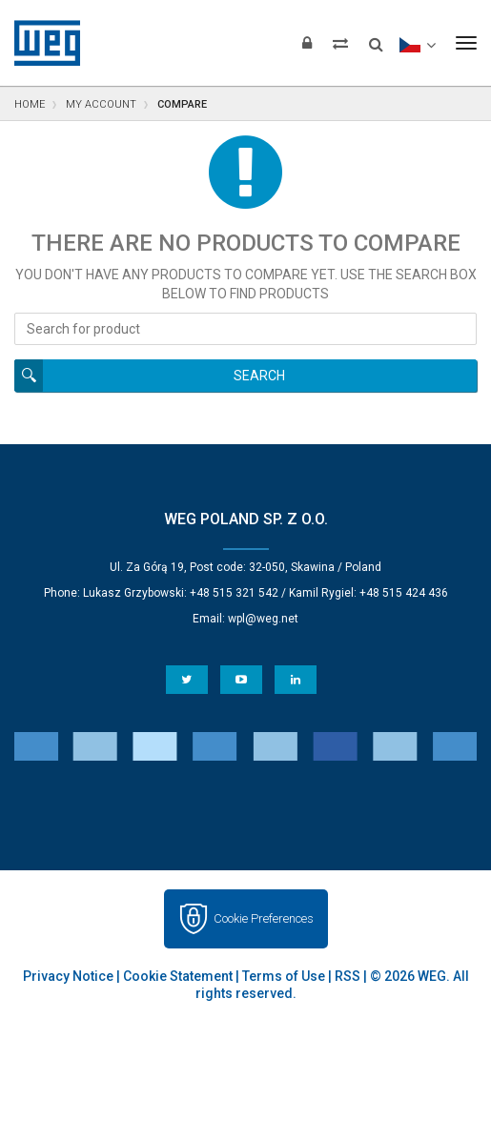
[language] (417, 43)
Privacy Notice (68, 976)
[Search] (376, 38)
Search (259, 375)
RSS (347, 976)
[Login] (307, 43)
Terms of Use (283, 976)
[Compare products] (340, 43)
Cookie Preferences (264, 918)
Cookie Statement (178, 976)
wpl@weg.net (263, 618)
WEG (40, 43)
